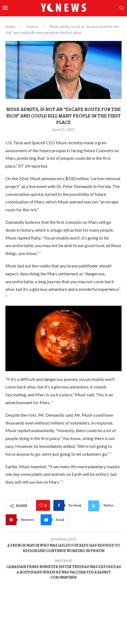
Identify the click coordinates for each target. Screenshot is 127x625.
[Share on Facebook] (69, 505)
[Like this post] (42, 505)
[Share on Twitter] (103, 505)
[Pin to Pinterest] (21, 519)
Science (32, 26)
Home (10, 26)
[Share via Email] (54, 519)
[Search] (121, 8)
